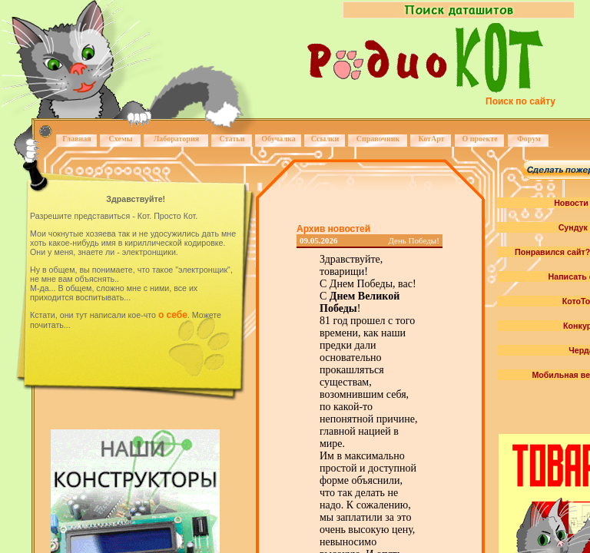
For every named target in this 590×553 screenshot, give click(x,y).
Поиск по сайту (520, 101)
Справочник (378, 138)
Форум (529, 138)
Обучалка (278, 138)
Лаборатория (176, 138)
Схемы (120, 138)
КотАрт (431, 138)
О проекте (479, 138)
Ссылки (325, 138)
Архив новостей (333, 229)
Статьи (232, 138)
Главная (76, 138)
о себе (172, 315)
